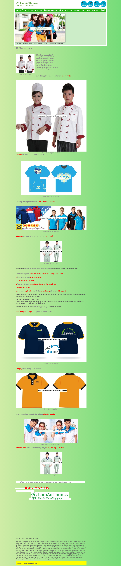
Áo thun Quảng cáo (23, 284)
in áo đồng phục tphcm (44, 65)
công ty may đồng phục (44, 64)
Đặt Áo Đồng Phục (65, 482)
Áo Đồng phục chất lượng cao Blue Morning (38, 268)
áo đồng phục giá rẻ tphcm (45, 60)
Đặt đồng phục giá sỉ (25, 74)
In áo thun (20, 291)
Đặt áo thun (53, 291)
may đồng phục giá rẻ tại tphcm (47, 57)
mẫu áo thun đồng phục (44, 69)
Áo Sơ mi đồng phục (23, 277)
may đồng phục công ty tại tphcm (47, 67)
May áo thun (37, 291)
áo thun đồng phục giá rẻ (45, 62)
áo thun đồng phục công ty (45, 58)
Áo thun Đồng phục (23, 274)
